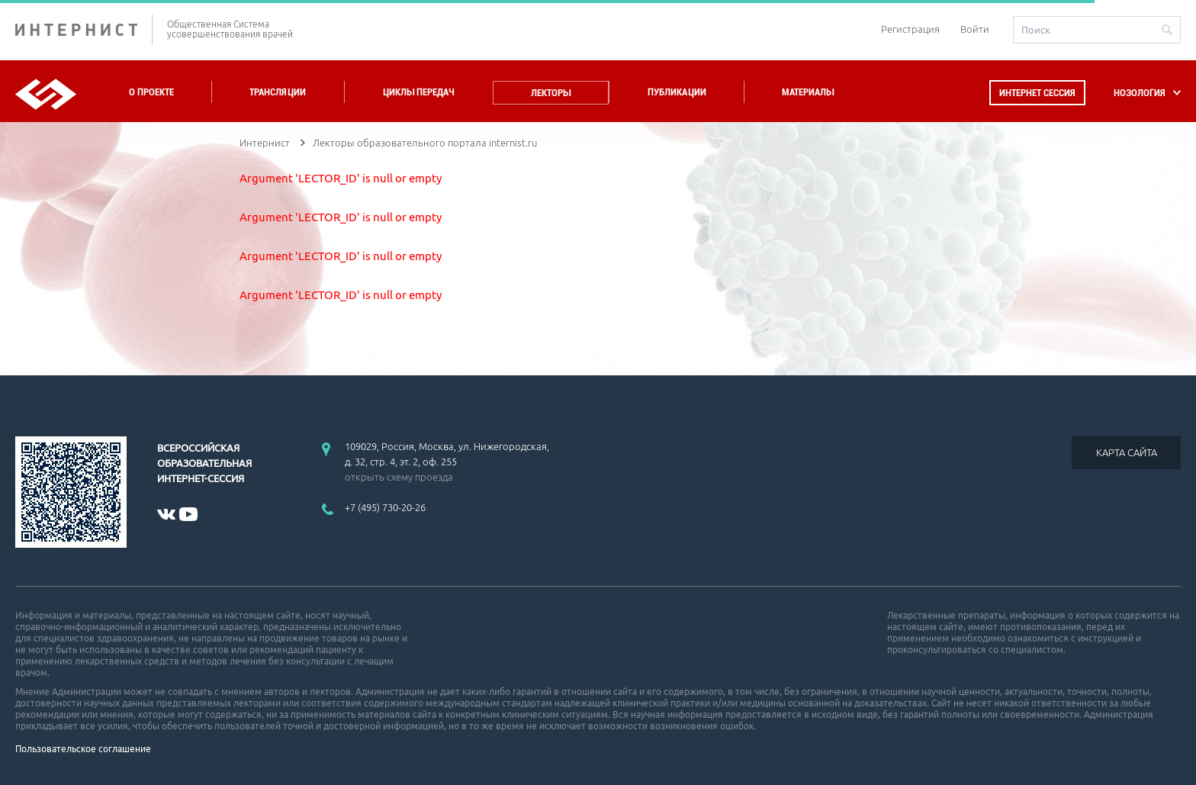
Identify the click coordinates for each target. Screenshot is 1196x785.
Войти (974, 29)
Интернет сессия (1037, 92)
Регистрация (910, 29)
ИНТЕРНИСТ (84, 29)
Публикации (677, 92)
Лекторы (551, 92)
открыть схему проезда (399, 476)
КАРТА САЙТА (1126, 452)
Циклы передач (418, 92)
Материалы (808, 92)
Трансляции (277, 92)
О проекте (151, 92)
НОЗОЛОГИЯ (1139, 92)
